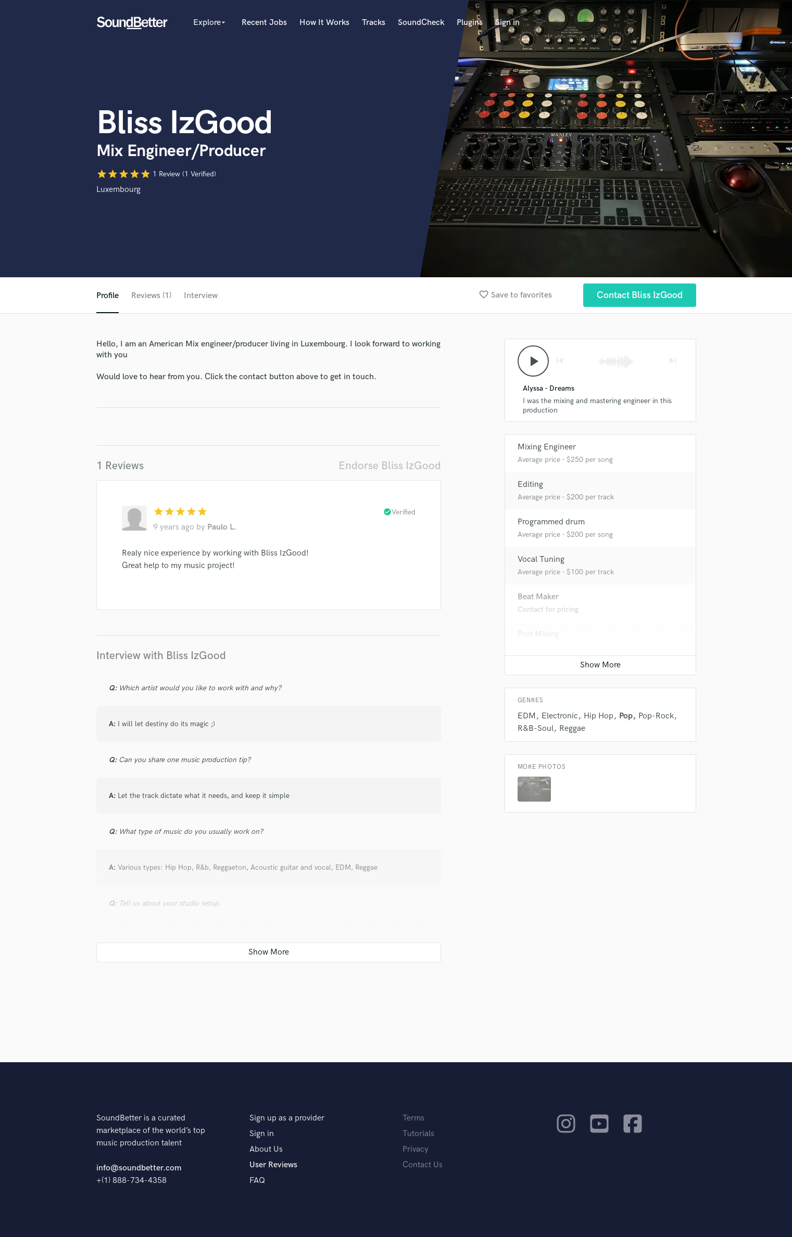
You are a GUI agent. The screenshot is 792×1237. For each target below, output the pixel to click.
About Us (266, 1149)
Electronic (560, 716)
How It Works (324, 23)
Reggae (572, 728)
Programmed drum (551, 522)
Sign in (507, 23)
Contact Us (423, 1165)
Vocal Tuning (541, 559)
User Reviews (273, 1165)
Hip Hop (598, 716)
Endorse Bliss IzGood (389, 465)
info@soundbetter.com (138, 1168)
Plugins (470, 23)
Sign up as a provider (286, 1118)
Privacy (416, 1149)
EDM (527, 716)
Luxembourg (118, 190)
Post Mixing (538, 634)
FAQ (257, 1181)
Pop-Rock (656, 716)
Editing (530, 484)
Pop (626, 716)
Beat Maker (538, 597)
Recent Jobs (264, 23)
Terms (413, 1118)
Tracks (373, 23)
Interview (201, 296)
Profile (107, 296)
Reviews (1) (151, 296)
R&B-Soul (536, 728)
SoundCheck (421, 23)
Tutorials (418, 1134)
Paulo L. (221, 527)
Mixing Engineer (547, 447)
